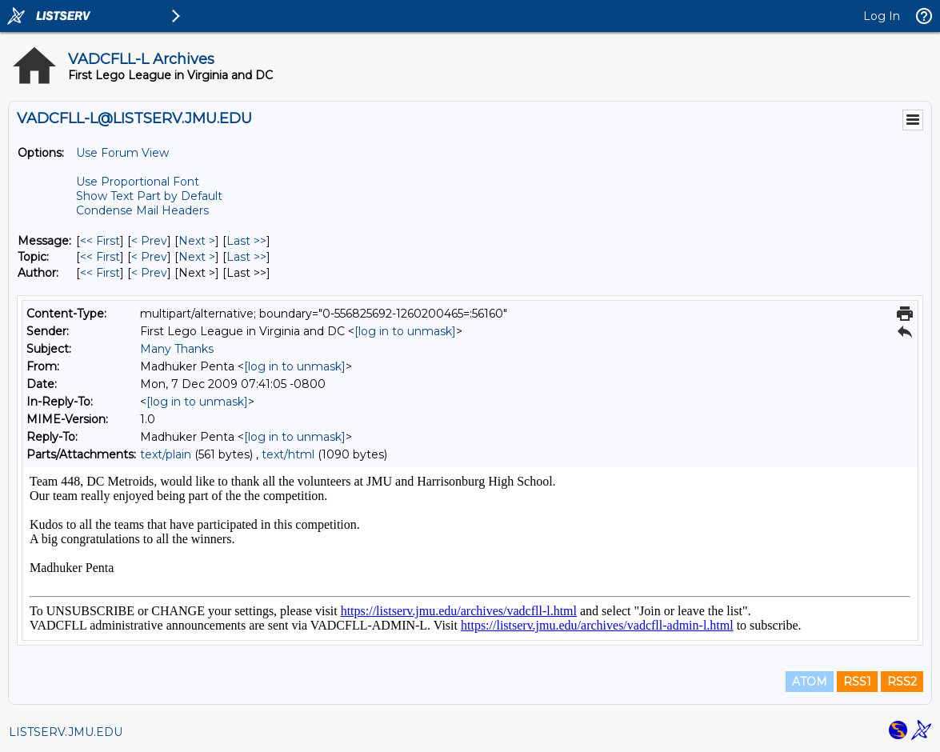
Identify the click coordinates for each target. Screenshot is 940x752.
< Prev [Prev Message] (149, 241)
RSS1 (857, 681)
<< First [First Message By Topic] (100, 257)
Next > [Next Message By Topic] (196, 257)
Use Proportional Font (137, 181)
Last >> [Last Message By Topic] (246, 257)
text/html (288, 454)
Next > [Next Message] (196, 241)
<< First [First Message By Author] (100, 273)
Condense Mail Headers (142, 210)
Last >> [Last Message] (246, 241)
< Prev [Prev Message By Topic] (149, 257)
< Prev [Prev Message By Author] (149, 273)
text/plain (165, 454)
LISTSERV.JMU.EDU (65, 732)
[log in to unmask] (405, 331)
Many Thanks (177, 349)
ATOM (809, 681)
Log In (881, 16)
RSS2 (902, 681)
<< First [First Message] (100, 241)
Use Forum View (122, 153)
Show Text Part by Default (149, 196)
